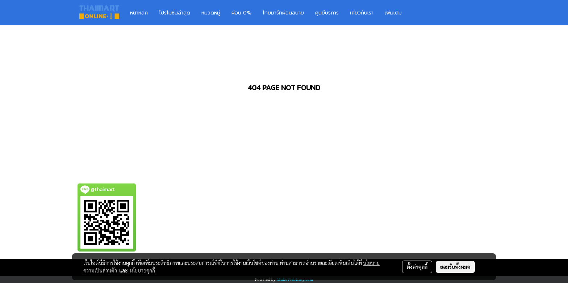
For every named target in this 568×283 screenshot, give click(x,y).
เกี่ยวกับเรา (361, 13)
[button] (418, 13)
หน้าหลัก (139, 13)
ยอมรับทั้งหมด (455, 266)
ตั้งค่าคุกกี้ (417, 266)
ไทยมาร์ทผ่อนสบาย (283, 13)
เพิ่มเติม (393, 13)
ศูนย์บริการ (327, 13)
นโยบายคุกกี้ (142, 270)
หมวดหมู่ (210, 13)
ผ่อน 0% (241, 13)
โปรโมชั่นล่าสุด (174, 13)
